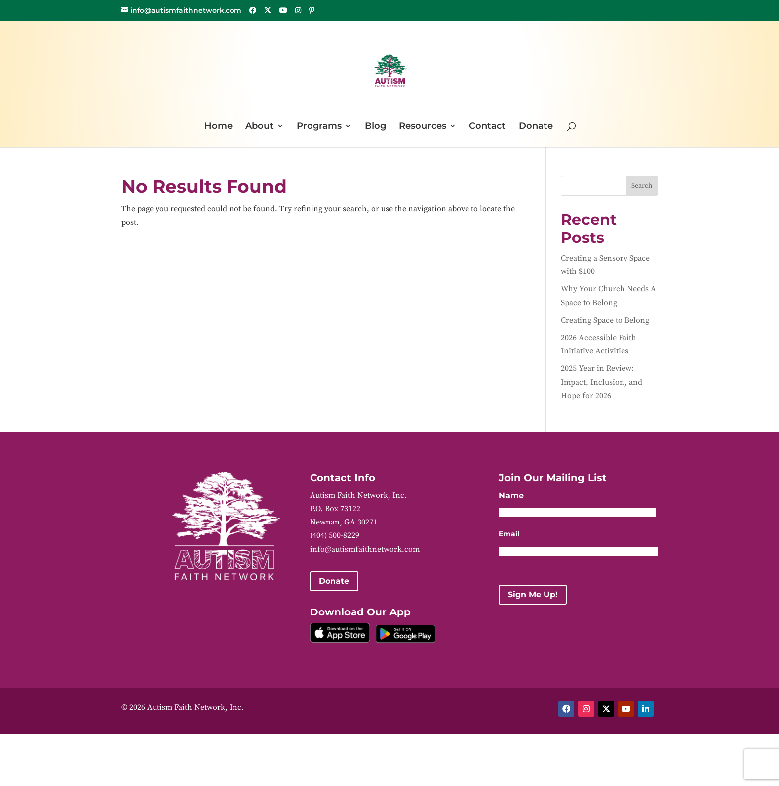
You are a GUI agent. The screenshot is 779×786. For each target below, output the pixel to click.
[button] (252, 10)
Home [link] (218, 126)
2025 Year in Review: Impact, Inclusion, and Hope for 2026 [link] (601, 381)
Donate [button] (334, 581)
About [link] (259, 126)
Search (641, 185)
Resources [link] (422, 126)
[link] (390, 70)
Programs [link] (319, 126)
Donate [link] (536, 126)
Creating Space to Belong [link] (605, 320)
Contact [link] (487, 126)
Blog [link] (375, 126)
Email (509, 533)
